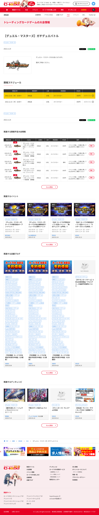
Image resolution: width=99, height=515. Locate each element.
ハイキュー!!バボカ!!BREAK (12, 347)
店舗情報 (83, 10)
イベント (35, 10)
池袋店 (7, 363)
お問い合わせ (16, 512)
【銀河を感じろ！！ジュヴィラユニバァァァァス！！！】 (14, 410)
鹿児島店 (7, 235)
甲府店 (54, 235)
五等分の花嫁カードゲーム (12, 295)
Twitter (91, 15)
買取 (62, 10)
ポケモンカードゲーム (11, 282)
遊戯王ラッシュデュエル (12, 279)
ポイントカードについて (79, 469)
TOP (7, 441)
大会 (26, 10)
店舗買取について (54, 472)
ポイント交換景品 (77, 472)
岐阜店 (77, 235)
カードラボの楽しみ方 (49, 10)
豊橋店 (7, 416)
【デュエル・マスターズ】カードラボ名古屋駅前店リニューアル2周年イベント (37, 224)
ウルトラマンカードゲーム (12, 331)
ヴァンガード (9, 298)
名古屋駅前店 (32, 235)
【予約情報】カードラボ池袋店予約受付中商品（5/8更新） (14, 357)
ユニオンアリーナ (10, 311)
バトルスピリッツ (10, 313)
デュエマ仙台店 (33, 416)
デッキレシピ (72, 10)
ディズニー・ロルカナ (11, 334)
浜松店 (6, 15)
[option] (14, 451)
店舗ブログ (59, 15)
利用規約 (75, 480)
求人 (83, 15)
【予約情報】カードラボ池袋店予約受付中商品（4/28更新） (61, 357)
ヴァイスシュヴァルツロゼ (12, 290)
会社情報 (6, 512)
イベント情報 (30, 472)
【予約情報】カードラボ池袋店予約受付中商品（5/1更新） (38, 357)
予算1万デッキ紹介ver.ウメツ (38, 409)
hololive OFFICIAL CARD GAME (13, 292)
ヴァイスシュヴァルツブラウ (13, 287)
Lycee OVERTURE (10, 329)
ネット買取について (55, 474)
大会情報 (29, 469)
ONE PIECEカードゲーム (12, 308)
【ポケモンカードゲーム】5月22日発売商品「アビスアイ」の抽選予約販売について (84, 283)
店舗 (13, 441)
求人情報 (75, 467)
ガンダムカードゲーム (11, 344)
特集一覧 (75, 474)
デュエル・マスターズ (9, 42)
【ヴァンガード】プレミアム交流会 (60, 409)
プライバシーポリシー (78, 477)
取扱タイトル (16, 10)
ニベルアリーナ (17, 350)
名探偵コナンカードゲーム (12, 326)
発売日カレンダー (55, 479)
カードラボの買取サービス (57, 469)
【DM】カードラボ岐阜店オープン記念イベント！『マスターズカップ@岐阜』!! (84, 224)
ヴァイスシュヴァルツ (11, 285)
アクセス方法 (48, 15)
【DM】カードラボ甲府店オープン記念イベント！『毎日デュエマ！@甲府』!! (61, 224)
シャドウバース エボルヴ (12, 300)
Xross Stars (9, 350)
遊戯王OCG (8, 277)
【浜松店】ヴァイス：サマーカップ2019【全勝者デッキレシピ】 (84, 410)
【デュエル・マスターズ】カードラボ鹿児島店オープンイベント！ (14, 224)
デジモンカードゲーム (11, 316)
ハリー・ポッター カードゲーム (13, 352)
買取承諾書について (55, 477)
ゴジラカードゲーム (11, 342)
